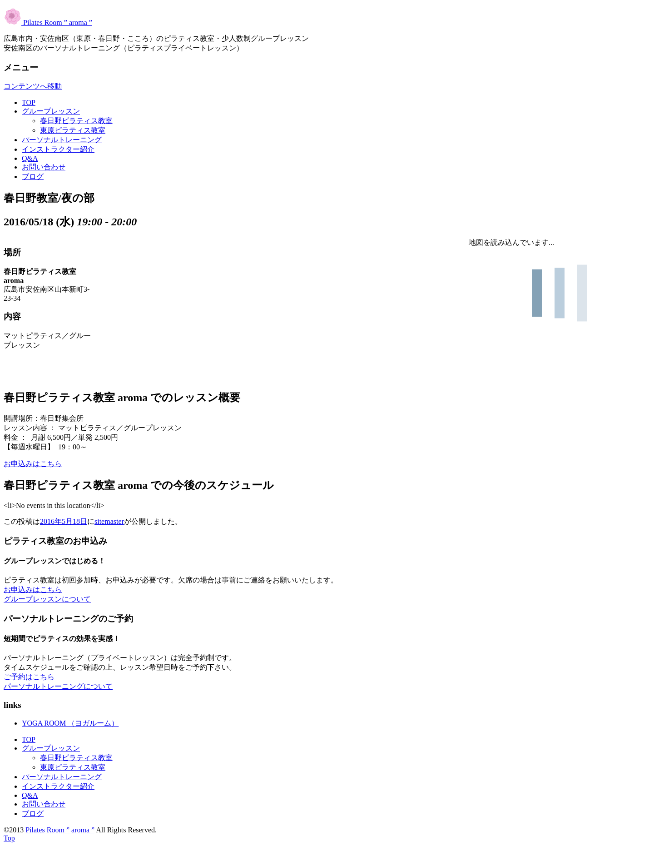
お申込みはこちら (33, 464)
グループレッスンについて (47, 599)
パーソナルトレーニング (62, 140)
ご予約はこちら (29, 677)
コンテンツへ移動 (33, 86)
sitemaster (109, 521)
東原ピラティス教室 (72, 130)
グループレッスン (51, 111)
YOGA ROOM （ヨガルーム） (70, 723)
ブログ (33, 176)
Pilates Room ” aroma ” (48, 22)
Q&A (30, 158)
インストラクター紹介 (58, 149)
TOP (28, 102)
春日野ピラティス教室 (76, 120)
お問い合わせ (43, 167)
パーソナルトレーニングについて (58, 686)
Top (9, 838)
